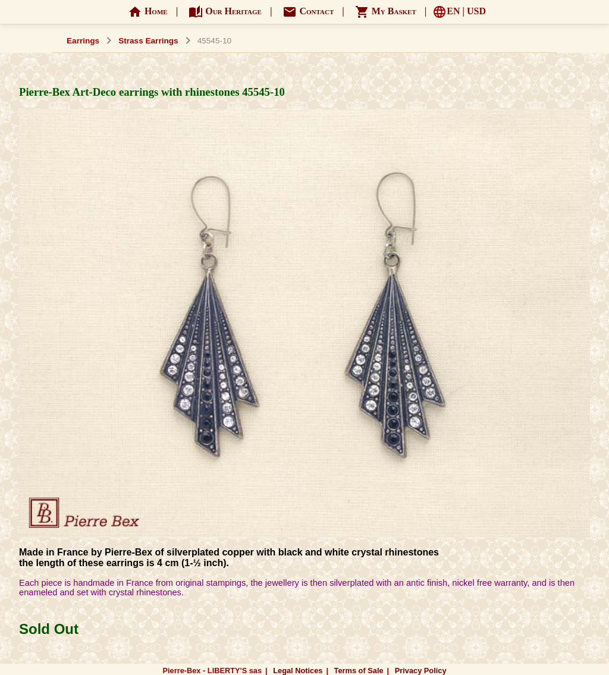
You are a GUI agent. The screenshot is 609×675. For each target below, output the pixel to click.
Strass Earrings (148, 40)
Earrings (83, 40)
